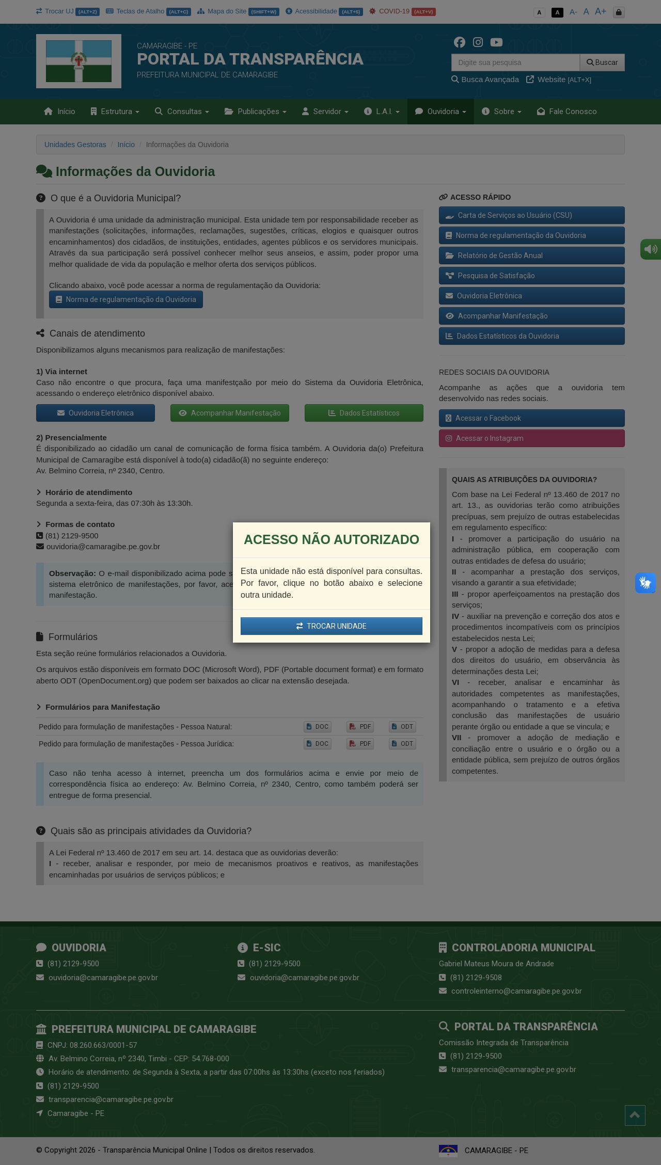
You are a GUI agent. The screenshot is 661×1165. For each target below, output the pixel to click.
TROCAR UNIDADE (331, 626)
